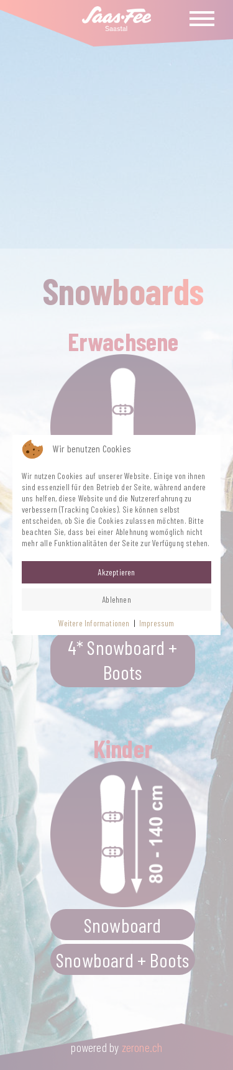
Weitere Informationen (93, 623)
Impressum (157, 623)
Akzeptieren (116, 572)
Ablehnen (116, 599)
